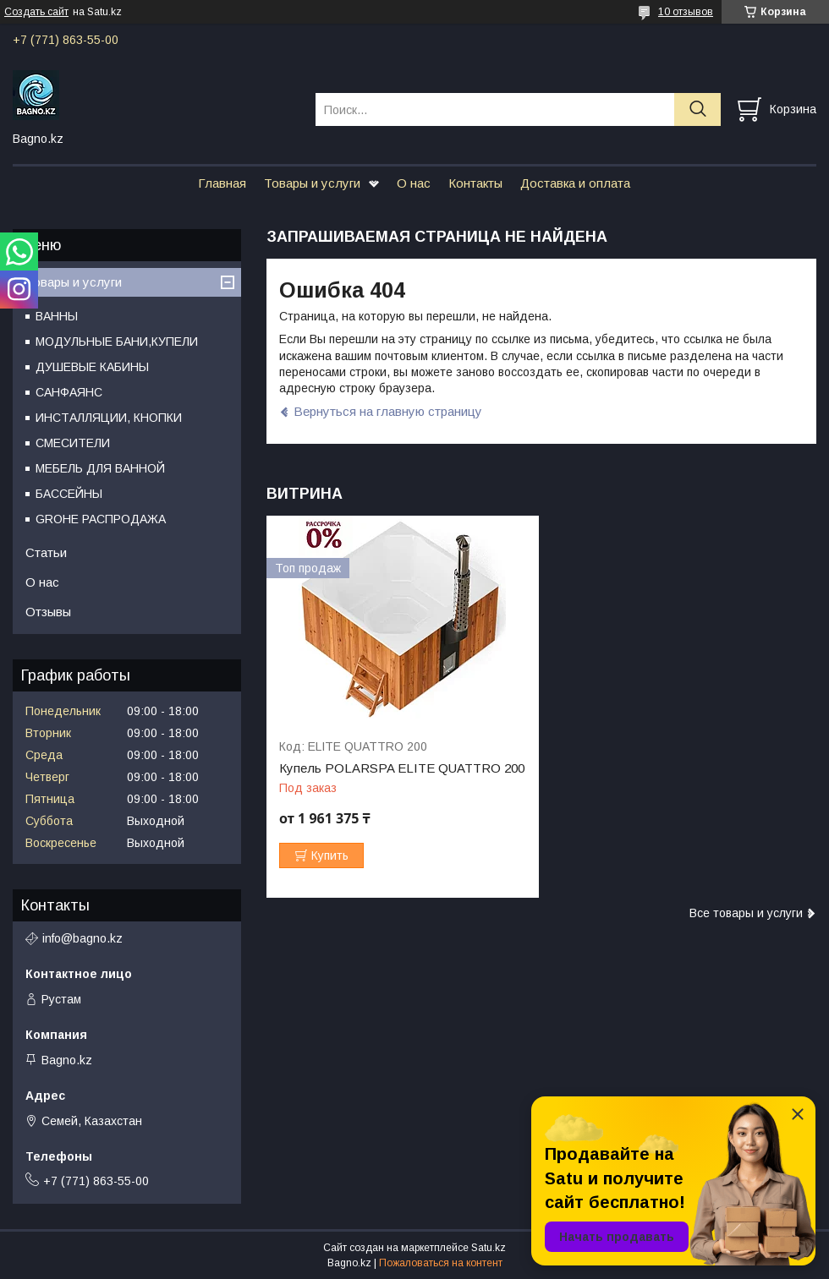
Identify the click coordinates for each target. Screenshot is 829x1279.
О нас (414, 183)
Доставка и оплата (575, 183)
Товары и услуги (312, 183)
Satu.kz (488, 1248)
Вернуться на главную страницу (388, 411)
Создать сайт (36, 12)
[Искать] (697, 109)
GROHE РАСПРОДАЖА (101, 519)
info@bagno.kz (82, 938)
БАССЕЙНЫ (69, 493)
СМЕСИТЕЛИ (73, 443)
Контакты (475, 183)
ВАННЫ (57, 316)
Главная (222, 183)
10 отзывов (685, 12)
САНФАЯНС (69, 392)
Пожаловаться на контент (440, 1263)
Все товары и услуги (746, 913)
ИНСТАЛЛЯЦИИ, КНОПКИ (109, 417)
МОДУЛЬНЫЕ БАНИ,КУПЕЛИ (117, 341)
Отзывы (48, 611)
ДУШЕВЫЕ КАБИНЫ (92, 367)
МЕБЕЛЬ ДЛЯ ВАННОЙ (100, 468)
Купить (330, 855)
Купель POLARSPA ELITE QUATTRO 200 (401, 768)
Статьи (46, 552)
